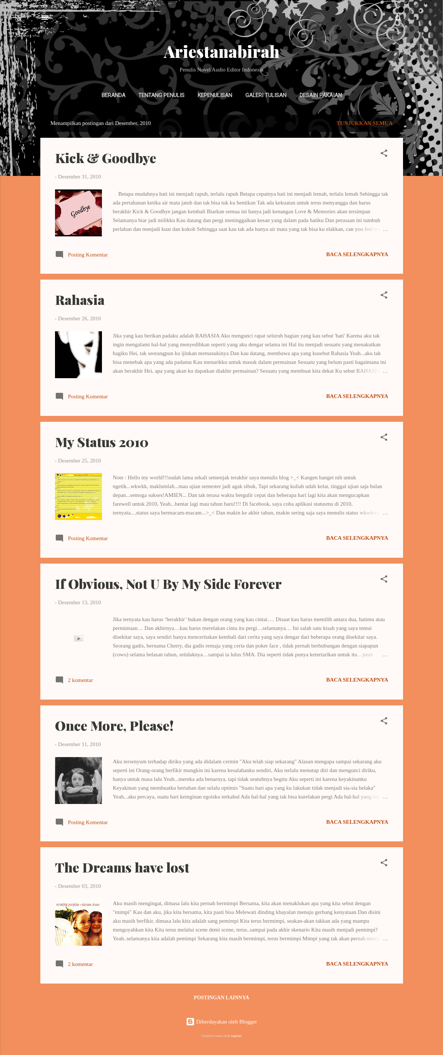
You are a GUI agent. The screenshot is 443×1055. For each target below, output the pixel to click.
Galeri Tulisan (265, 95)
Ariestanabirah (221, 51)
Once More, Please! (114, 725)
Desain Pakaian (321, 95)
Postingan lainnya (221, 997)
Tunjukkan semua (365, 123)
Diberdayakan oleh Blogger (221, 1022)
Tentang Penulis (161, 95)
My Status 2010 (102, 441)
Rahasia (80, 299)
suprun (236, 1036)
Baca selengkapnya (357, 254)
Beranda (113, 95)
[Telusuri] (398, 20)
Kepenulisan (215, 95)
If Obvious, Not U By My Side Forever (168, 583)
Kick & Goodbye (105, 157)
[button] (384, 154)
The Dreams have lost (122, 867)
